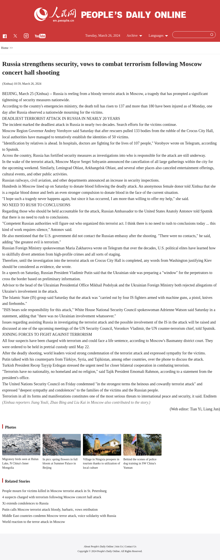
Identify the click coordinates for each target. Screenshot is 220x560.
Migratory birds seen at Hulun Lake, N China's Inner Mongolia (20, 463)
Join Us (119, 546)
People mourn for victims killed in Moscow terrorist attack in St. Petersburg (54, 491)
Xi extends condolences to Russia (25, 503)
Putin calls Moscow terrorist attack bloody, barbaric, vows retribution (50, 509)
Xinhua (7, 83)
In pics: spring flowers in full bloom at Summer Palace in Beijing (60, 463)
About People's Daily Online (98, 546)
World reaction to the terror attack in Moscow (33, 522)
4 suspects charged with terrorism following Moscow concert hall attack (51, 497)
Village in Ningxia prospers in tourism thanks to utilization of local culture (101, 463)
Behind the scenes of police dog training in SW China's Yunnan (139, 463)
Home (4, 48)
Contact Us (130, 546)
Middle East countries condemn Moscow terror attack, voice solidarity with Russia (59, 516)
